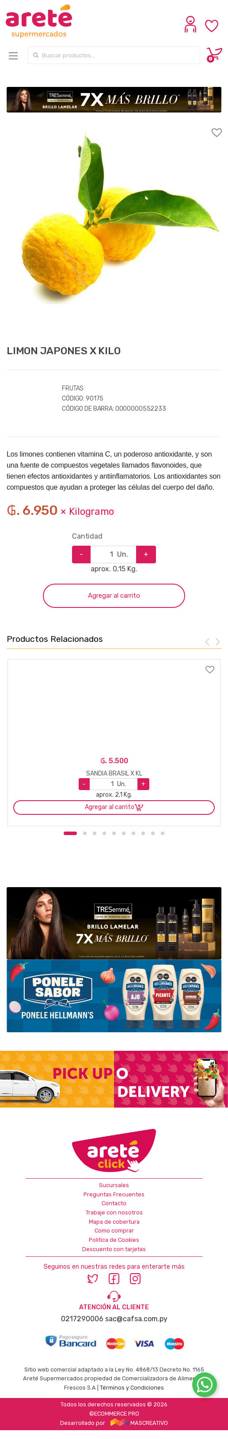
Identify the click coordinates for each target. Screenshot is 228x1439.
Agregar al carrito (114, 596)
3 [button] (94, 833)
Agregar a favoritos (114, 127)
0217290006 (82, 1319)
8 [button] (143, 833)
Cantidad (87, 536)
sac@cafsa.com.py (136, 1319)
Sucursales (114, 1185)
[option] (114, 228)
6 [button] (123, 833)
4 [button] (104, 833)
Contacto (114, 1203)
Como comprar (114, 1230)
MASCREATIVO (139, 1423)
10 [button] (162, 833)
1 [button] (70, 833)
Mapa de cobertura (114, 1221)
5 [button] (114, 833)
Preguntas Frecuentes (114, 1194)
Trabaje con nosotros (114, 1212)
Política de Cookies (114, 1240)
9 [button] (153, 833)
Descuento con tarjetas (114, 1249)
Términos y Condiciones (132, 1387)
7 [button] (133, 833)
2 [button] (85, 833)
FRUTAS (73, 388)
